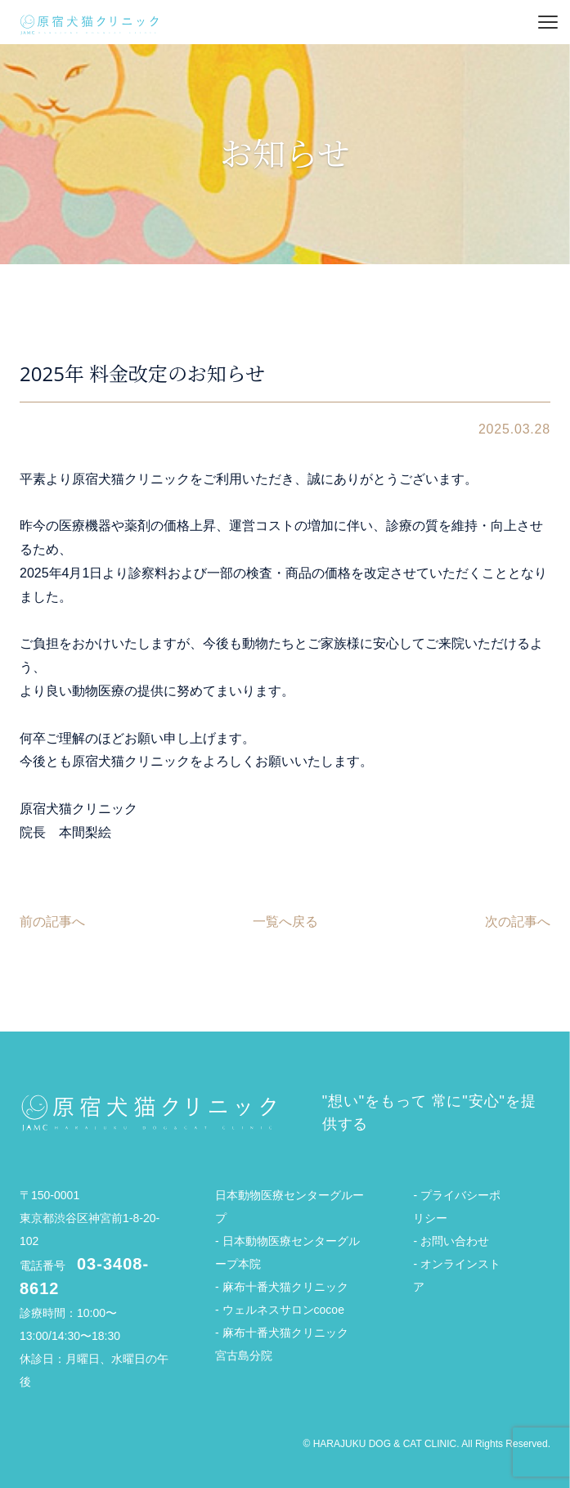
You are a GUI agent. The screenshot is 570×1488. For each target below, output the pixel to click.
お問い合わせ (454, 1240)
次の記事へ (517, 921)
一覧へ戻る (285, 921)
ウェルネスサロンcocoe (283, 1309)
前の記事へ (52, 921)
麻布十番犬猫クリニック (285, 1286)
